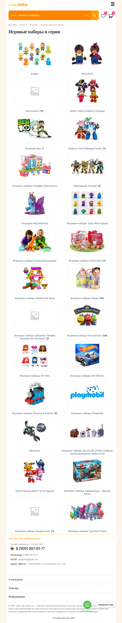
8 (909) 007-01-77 (30, 548)
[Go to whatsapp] (87, 605)
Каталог (23, 25)
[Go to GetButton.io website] (87, 611)
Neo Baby (13, 25)
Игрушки (34, 25)
